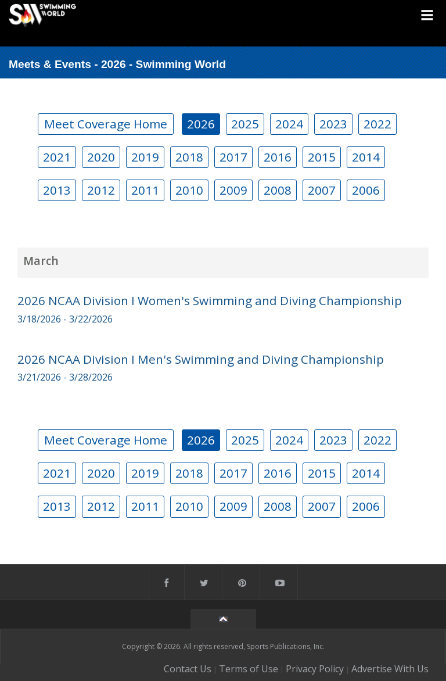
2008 (278, 190)
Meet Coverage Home (105, 124)
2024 (289, 124)
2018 (189, 157)
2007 (322, 190)
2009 (233, 190)
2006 (366, 190)
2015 (322, 157)
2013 (57, 190)
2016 (278, 157)
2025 (245, 124)
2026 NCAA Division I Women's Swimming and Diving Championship (209, 300)
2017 (233, 157)
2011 (145, 190)
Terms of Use (248, 668)
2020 (101, 157)
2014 (366, 157)
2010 (189, 190)
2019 (145, 157)
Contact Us (187, 668)
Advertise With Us (390, 668)
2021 (57, 157)
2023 (333, 124)
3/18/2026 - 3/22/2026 (65, 319)
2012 (101, 190)
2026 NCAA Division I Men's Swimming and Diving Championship (200, 359)
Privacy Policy (315, 668)
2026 (201, 124)
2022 (377, 124)
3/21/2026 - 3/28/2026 (65, 377)
